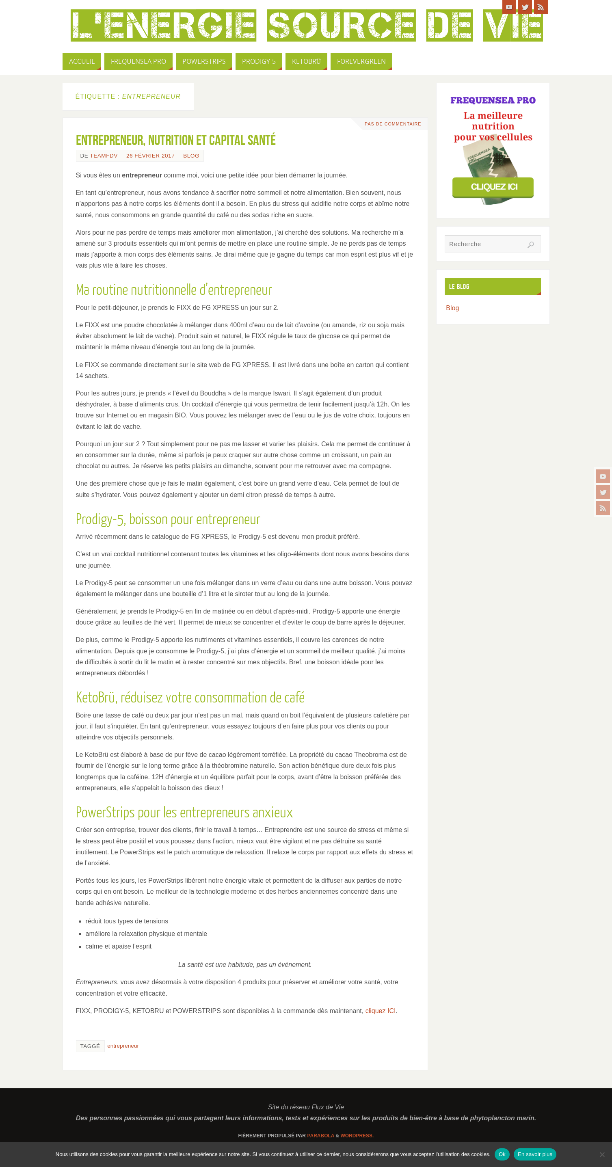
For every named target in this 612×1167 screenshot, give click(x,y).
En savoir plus (535, 1154)
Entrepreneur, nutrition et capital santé (176, 140)
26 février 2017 (150, 156)
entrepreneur (123, 1046)
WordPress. (357, 1136)
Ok (502, 1154)
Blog (191, 156)
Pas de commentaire (392, 123)
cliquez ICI (380, 1010)
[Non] (602, 1154)
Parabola (320, 1136)
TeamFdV (103, 156)
